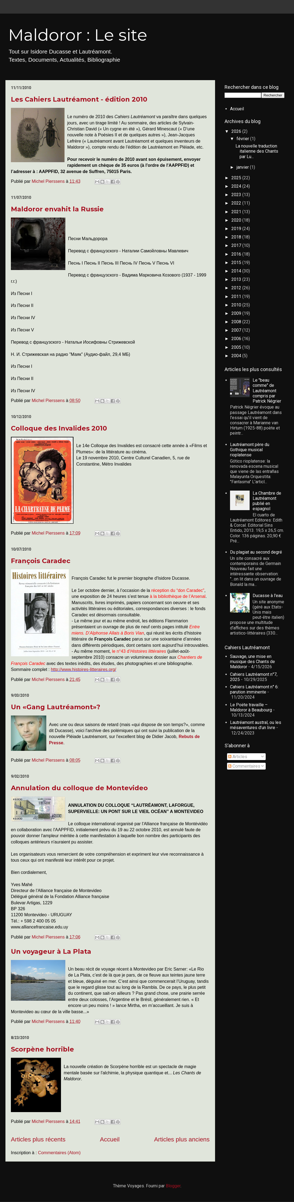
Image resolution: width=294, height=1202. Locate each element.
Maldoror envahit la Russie (57, 209)
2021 (236, 211)
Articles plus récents (38, 1139)
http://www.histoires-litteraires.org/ (83, 669)
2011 (236, 296)
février (243, 138)
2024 (236, 186)
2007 (236, 330)
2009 (236, 313)
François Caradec (40, 561)
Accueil (110, 1139)
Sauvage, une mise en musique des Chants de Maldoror (252, 661)
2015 (236, 262)
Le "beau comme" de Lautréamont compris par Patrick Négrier (267, 391)
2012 (236, 287)
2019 (236, 228)
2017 (236, 245)
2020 (236, 220)
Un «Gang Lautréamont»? (55, 707)
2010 (236, 304)
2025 (236, 177)
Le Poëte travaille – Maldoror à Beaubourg (251, 707)
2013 (236, 279)
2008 (236, 321)
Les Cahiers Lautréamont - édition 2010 (79, 99)
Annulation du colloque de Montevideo (79, 788)
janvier (243, 167)
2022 (236, 203)
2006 (236, 338)
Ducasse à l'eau (268, 595)
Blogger (173, 1185)
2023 (236, 194)
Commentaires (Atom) (59, 1152)
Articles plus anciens (182, 1139)
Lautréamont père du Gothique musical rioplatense (249, 449)
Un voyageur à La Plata (51, 951)
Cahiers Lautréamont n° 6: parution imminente (254, 689)
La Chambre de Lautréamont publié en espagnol (267, 501)
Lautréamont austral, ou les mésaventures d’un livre (255, 725)
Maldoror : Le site (77, 35)
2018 (236, 237)
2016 (236, 254)
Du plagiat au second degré (256, 552)
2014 (236, 271)
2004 (236, 355)
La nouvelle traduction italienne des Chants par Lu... (256, 151)
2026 (236, 131)
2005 (236, 347)
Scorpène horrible (42, 1049)
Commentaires (244, 766)
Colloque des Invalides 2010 (59, 428)
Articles (237, 756)
